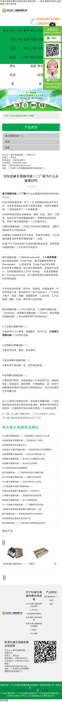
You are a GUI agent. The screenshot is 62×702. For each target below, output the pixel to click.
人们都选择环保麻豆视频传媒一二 (17, 486)
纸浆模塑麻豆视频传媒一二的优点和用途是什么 (23, 454)
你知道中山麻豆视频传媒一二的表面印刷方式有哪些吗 (27, 449)
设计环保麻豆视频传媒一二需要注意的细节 (21, 477)
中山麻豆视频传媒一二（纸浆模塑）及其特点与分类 (26, 436)
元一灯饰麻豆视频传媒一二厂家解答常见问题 (22, 504)
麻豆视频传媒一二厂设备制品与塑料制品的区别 (23, 523)
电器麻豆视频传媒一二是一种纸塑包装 (19, 500)
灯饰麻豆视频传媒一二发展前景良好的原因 (21, 495)
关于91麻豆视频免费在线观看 (12, 57)
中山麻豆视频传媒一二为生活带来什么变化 (33, 414)
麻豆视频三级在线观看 (33, 48)
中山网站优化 (20, 690)
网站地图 (4, 700)
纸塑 (7, 141)
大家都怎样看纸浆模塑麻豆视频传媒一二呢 (21, 509)
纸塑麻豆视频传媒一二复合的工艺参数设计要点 (23, 459)
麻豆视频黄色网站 (19, 116)
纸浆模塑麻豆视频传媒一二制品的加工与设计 (22, 440)
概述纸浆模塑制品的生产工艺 (26, 418)
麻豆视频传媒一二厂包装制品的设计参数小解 (22, 472)
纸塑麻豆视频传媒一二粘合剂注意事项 (19, 463)
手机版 (45, 690)
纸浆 (7, 147)
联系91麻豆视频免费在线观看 (40, 57)
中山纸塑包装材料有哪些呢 (14, 468)
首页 (6, 30)
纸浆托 (32, 564)
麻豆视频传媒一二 (14, 136)
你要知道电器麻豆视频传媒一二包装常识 (20, 491)
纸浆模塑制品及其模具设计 (14, 445)
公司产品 (33, 610)
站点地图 (33, 633)
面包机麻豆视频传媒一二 (14, 564)
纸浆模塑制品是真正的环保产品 (16, 518)
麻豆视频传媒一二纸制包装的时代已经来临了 (22, 514)
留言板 (34, 630)
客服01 (52, 38)
